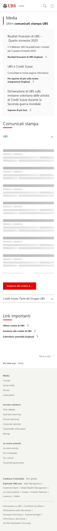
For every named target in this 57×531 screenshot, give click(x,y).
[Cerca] (45, 6)
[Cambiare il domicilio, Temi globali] (31, 479)
